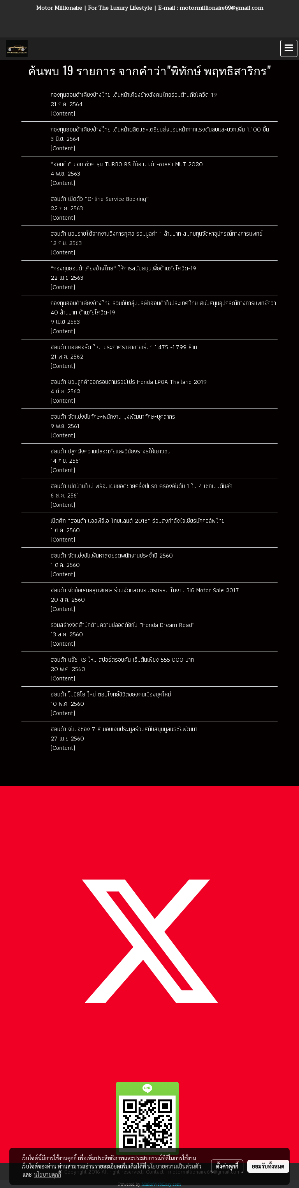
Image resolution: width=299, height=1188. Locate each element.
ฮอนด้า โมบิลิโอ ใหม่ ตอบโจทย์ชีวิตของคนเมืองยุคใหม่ (111, 694)
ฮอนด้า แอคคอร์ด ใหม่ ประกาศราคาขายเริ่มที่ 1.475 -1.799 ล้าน (124, 347)
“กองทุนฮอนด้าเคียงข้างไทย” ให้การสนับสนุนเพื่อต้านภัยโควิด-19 (123, 268)
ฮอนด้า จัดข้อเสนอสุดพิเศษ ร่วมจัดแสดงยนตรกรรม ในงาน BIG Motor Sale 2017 (145, 590)
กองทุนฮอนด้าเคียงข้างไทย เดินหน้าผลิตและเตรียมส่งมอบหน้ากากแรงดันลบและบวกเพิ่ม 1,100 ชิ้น (160, 129)
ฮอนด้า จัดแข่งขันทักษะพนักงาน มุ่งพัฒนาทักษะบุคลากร (114, 416)
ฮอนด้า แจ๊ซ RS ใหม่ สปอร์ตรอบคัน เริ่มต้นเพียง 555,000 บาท (122, 659)
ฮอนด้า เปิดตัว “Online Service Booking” (100, 199)
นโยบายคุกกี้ (47, 1174)
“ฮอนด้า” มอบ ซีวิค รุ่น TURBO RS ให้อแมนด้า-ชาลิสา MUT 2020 (127, 164)
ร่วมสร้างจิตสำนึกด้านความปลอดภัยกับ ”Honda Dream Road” (123, 625)
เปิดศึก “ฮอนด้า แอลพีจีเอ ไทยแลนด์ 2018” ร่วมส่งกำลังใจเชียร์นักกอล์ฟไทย (138, 521)
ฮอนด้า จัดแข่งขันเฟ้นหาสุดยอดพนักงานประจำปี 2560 (112, 555)
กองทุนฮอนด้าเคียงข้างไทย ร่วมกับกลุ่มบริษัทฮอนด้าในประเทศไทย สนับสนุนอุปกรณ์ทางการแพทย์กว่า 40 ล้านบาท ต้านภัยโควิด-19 (163, 307)
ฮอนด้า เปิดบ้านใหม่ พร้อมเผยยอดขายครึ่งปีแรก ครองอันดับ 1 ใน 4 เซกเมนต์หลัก (141, 486)
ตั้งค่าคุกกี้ (227, 1166)
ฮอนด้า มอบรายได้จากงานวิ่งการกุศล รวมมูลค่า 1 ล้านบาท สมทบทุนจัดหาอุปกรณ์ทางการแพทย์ (156, 233)
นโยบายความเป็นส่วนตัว (174, 1166)
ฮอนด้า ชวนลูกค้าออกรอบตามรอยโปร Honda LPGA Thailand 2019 (129, 382)
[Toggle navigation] (288, 48)
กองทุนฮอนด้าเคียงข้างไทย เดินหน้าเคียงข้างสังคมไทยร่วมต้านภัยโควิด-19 (134, 94)
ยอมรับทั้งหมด (268, 1166)
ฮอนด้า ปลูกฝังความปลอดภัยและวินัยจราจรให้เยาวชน (111, 451)
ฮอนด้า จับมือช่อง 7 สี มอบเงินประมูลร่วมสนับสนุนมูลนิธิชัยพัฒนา (124, 729)
